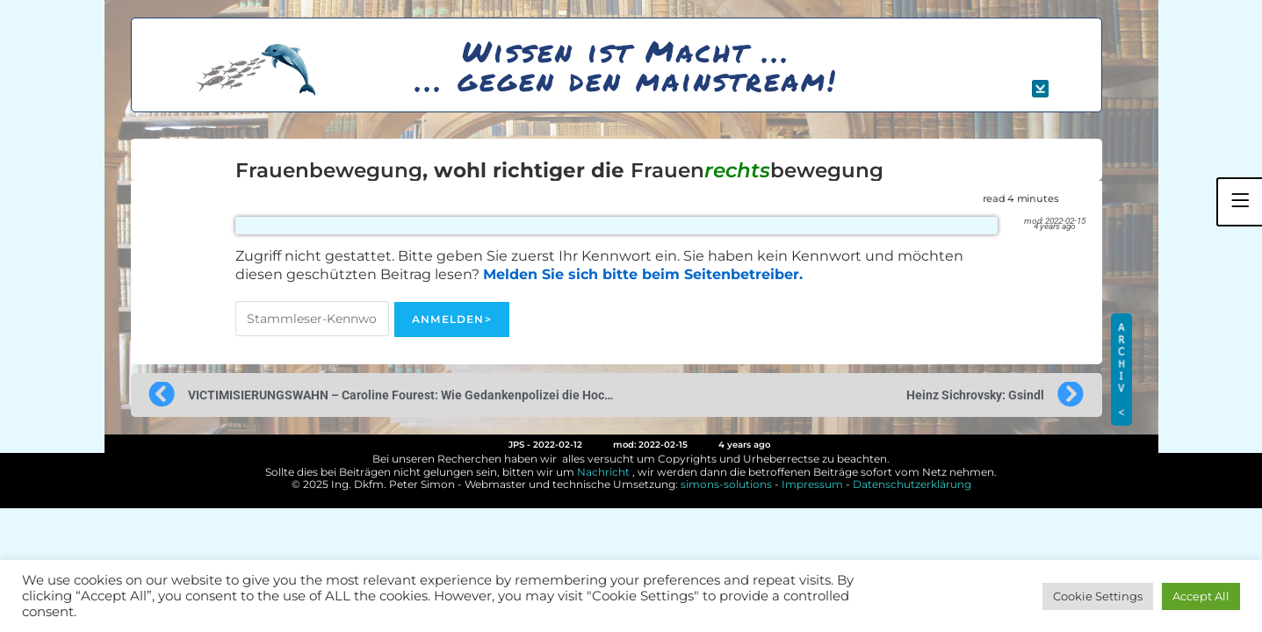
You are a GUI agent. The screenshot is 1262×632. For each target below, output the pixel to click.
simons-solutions (726, 484)
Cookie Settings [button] (1098, 596)
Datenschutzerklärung (912, 484)
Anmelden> (452, 319)
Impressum (812, 484)
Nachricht (603, 471)
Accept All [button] (1201, 596)
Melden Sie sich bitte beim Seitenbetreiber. (643, 274)
